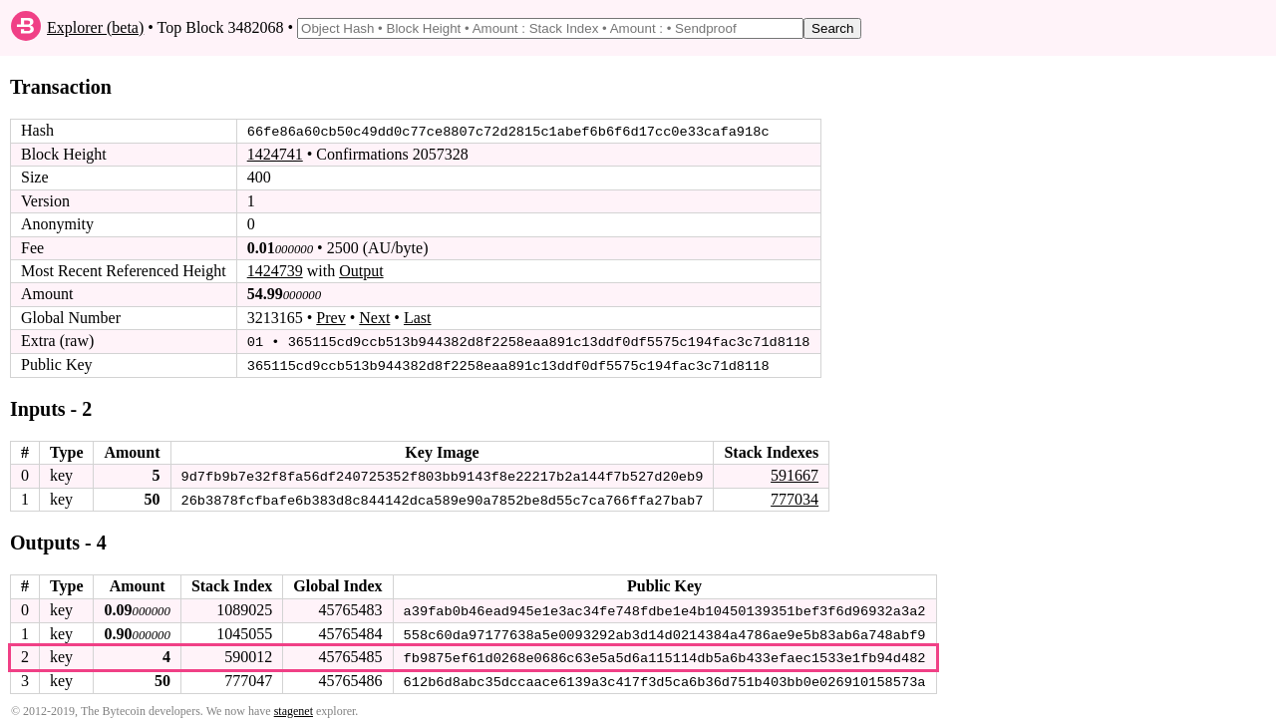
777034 (794, 497)
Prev (330, 317)
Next (374, 317)
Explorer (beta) (95, 27)
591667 (794, 474)
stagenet (293, 708)
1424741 (275, 154)
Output (361, 270)
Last (418, 317)
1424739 (275, 270)
